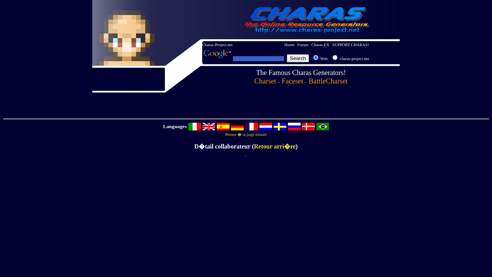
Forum (303, 45)
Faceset (292, 81)
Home (289, 45)
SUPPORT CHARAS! (350, 45)
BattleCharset (328, 81)
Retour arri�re (275, 146)
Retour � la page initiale (246, 134)
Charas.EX (320, 45)
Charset (265, 81)
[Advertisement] (156, 104)
